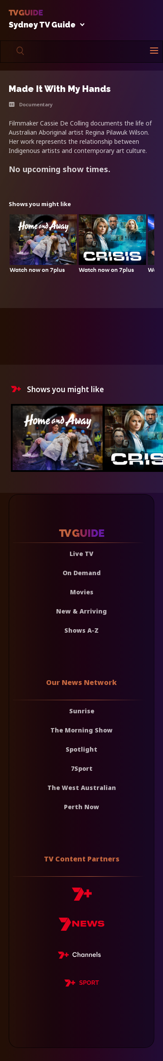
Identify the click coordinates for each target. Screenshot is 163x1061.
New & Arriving (81, 611)
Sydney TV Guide (44, 25)
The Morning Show (81, 730)
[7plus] (82, 897)
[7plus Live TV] (82, 956)
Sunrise (81, 711)
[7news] (81, 927)
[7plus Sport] (81, 984)
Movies (81, 592)
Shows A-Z (81, 630)
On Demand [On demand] (82, 573)
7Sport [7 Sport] (82, 768)
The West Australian (81, 787)
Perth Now (81, 807)
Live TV (81, 553)
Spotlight (81, 749)
